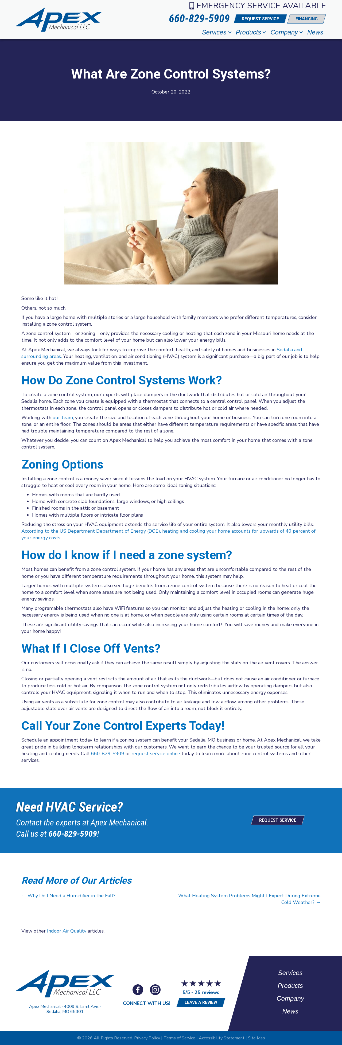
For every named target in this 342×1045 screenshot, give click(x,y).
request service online (155, 753)
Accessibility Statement (221, 1038)
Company (284, 32)
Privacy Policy (147, 1038)
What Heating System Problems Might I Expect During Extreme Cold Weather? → (249, 899)
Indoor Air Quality (66, 931)
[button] (230, 32)
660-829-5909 (107, 753)
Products (248, 32)
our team (63, 417)
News (315, 32)
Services (214, 32)
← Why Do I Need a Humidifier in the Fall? (68, 895)
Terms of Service (179, 1038)
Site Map (256, 1038)
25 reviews (207, 992)
